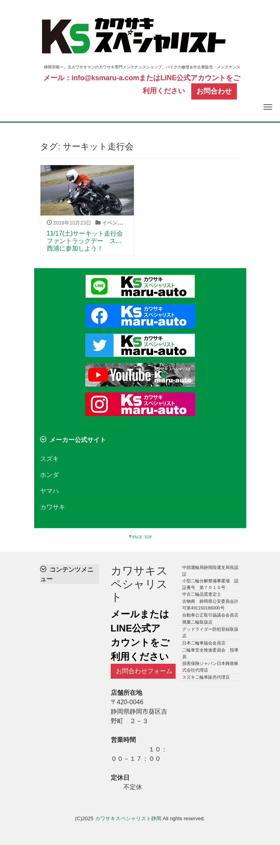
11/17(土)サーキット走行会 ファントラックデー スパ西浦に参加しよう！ (88, 241)
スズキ (49, 458)
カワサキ (52, 507)
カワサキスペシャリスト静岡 (128, 818)
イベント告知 (117, 223)
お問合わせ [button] (214, 91)
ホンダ (49, 474)
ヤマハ (49, 491)
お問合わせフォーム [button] (144, 671)
